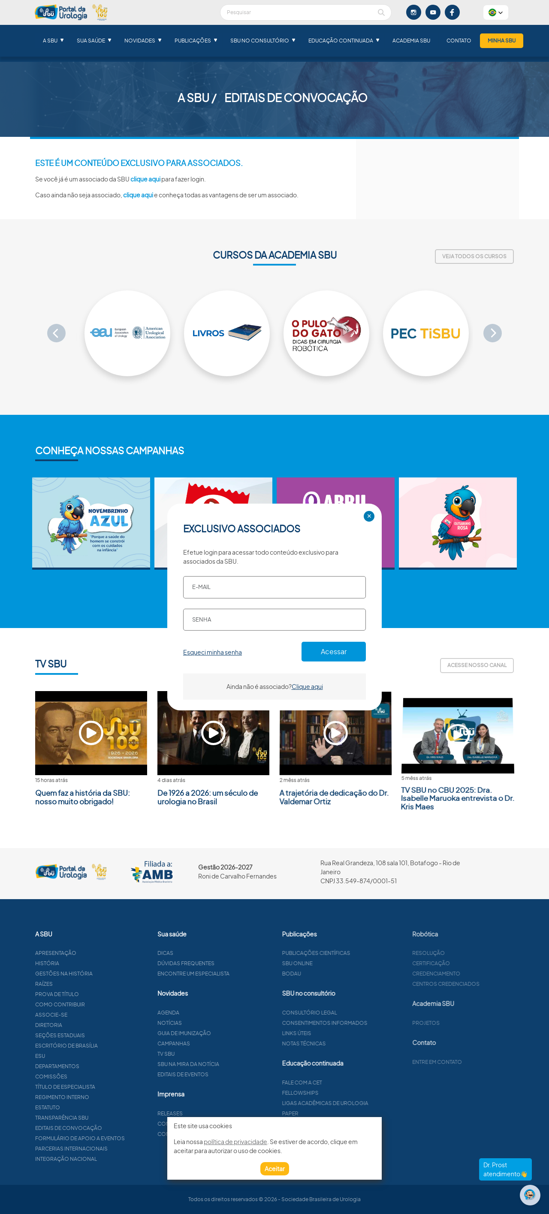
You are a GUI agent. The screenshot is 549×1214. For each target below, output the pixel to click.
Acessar (334, 651)
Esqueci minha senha (212, 652)
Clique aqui (307, 686)
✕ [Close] (369, 516)
